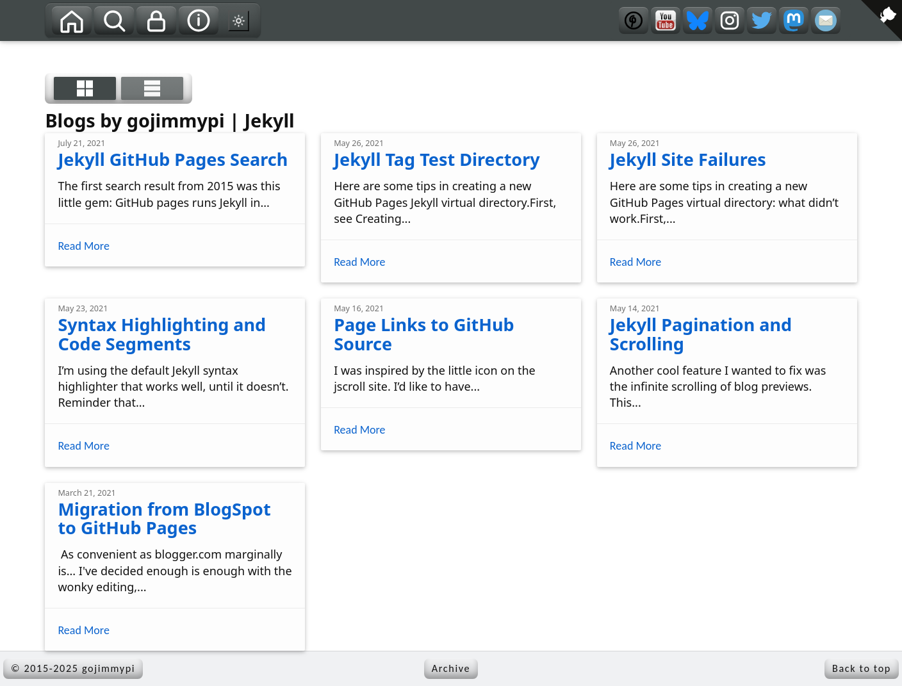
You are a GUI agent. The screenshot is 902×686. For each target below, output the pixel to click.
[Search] (114, 20)
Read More (83, 246)
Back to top (861, 668)
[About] (198, 20)
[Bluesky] (697, 20)
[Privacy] (156, 20)
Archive (451, 668)
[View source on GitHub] (9, 49)
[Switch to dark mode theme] (239, 20)
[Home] (72, 20)
